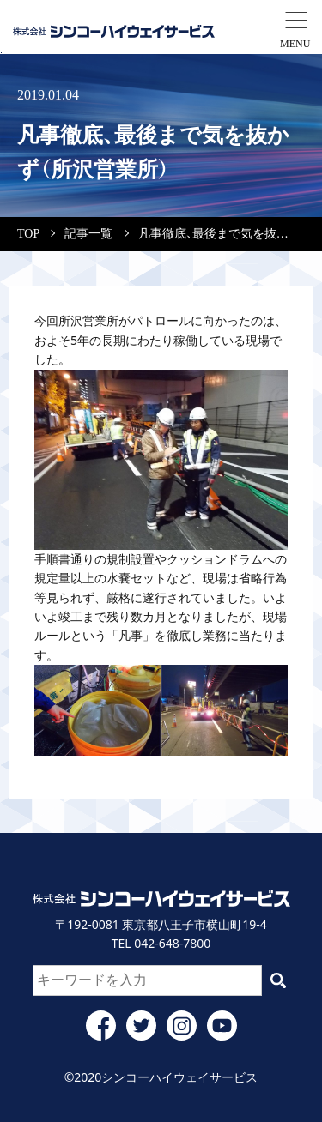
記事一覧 (88, 233)
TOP (28, 233)
